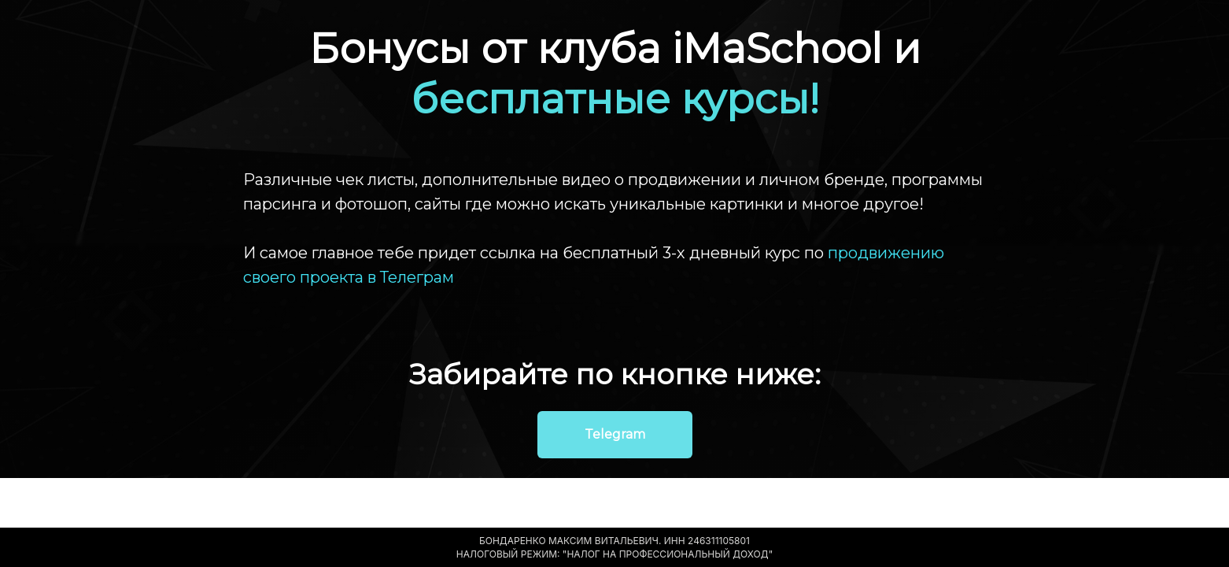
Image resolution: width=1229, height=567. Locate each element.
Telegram (615, 434)
